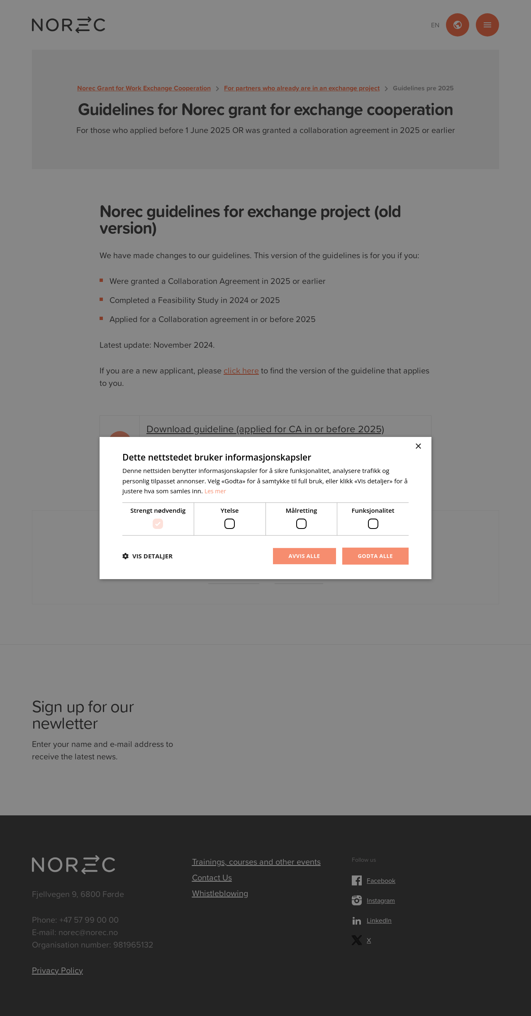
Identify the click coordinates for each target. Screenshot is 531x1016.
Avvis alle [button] (300, 556)
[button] (147, 556)
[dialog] (265, 508)
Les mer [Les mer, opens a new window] (216, 490)
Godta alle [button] (374, 556)
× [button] (418, 446)
